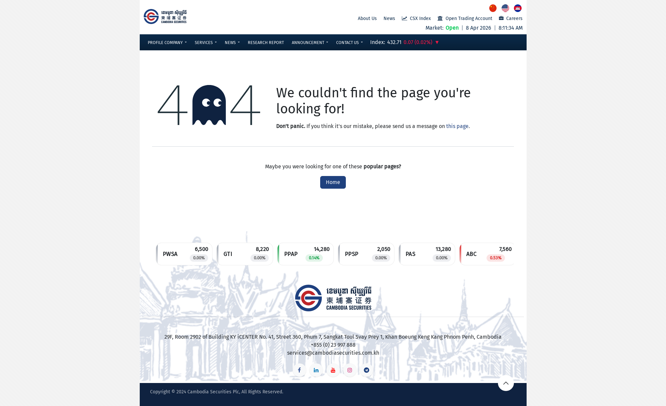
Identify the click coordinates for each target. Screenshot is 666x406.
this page (457, 126)
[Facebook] (299, 370)
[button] (167, 42)
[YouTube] (333, 370)
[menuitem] (493, 8)
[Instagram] (350, 370)
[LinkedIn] (316, 370)
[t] (366, 370)
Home (333, 182)
